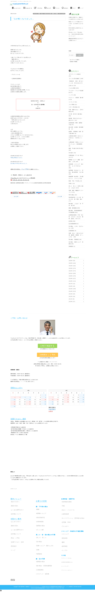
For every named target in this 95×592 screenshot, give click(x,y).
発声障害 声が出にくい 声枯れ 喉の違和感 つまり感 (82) (76, 172)
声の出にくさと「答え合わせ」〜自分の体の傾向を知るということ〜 (76, 34)
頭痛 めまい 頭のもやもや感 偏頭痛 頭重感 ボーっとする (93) (76, 235)
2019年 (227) (72, 278)
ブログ (73, 8)
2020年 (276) (72, 276)
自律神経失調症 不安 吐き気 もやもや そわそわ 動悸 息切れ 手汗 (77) (76, 216)
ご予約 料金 (38, 8)
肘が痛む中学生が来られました (19, 163)
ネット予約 (23, 381)
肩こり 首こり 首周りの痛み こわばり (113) (76, 186)
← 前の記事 (15, 196)
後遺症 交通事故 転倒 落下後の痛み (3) (76, 132)
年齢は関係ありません (17, 157)
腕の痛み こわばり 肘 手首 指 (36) (76, 204)
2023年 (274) (72, 268)
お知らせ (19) (72, 85)
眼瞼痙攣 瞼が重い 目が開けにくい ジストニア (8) (76, 177)
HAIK (63, 587)
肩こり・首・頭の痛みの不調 (45, 534)
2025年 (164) (72, 263)
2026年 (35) (72, 260)
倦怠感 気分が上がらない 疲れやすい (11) (76, 119)
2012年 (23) (72, 296)
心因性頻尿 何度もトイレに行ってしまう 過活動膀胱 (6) (76, 144)
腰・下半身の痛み (42, 506)
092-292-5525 (53, 361)
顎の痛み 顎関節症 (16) (75, 239)
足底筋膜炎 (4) (72, 230)
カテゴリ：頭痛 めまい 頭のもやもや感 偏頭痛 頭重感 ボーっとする (49, 13)
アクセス (56, 8)
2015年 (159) (72, 288)
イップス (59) (72, 95)
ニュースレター (65, 566)
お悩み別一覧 (27, 8)
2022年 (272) (72, 270)
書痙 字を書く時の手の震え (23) (76, 149)
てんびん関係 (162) (74, 88)
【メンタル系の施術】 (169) (76, 78)
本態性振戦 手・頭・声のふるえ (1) (76, 156)
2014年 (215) (72, 291)
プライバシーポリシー (66, 570)
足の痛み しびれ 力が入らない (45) (76, 227)
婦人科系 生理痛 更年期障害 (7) (76, 128)
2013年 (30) (72, 293)
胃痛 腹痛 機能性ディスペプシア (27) (76, 191)
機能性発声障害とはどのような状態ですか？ (76, 39)
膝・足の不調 (40, 559)
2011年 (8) (71, 299)
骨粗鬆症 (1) (72, 246)
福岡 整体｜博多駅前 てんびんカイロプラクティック (31, 586)
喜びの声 (47, 8)
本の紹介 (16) (72, 152)
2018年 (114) (72, 281)
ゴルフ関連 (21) (73, 104)
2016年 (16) (72, 286)
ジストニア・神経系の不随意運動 (72, 531)
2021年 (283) (72, 273)
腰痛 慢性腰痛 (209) (74, 208)
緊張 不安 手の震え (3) (75, 181)
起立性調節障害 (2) (73, 223)
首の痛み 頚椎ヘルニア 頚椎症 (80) (76, 242)
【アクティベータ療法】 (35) (75, 75)
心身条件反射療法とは (66, 562)
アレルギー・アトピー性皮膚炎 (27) (76, 91)
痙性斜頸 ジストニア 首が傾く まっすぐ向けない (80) (76, 166)
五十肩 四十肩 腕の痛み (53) (75, 114)
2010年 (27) (72, 301)
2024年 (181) (72, 265)
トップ (80, 8)
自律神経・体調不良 (68, 499)
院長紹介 (65, 8)
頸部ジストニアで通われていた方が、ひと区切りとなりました (76, 23)
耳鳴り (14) (72, 183)
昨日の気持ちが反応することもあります (76, 28)
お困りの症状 (41, 501)
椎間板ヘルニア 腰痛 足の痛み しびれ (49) (76, 160)
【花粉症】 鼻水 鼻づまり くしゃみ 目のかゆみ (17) (76, 82)
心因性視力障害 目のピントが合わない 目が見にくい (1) (76, 137)
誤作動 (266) (72, 221)
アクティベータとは (66, 558)
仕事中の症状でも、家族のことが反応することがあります (76, 18)
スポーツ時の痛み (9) (74, 107)
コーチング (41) (73, 102)
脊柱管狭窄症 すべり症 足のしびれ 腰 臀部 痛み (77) (76, 199)
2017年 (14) (72, 283)
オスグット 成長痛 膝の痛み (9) (76, 98)
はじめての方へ (16, 8)
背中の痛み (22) (73, 194)
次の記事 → (61, 196)
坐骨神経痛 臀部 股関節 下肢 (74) (76, 123)
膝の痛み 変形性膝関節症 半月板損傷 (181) (76, 211)
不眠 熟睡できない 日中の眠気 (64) (76, 110)
